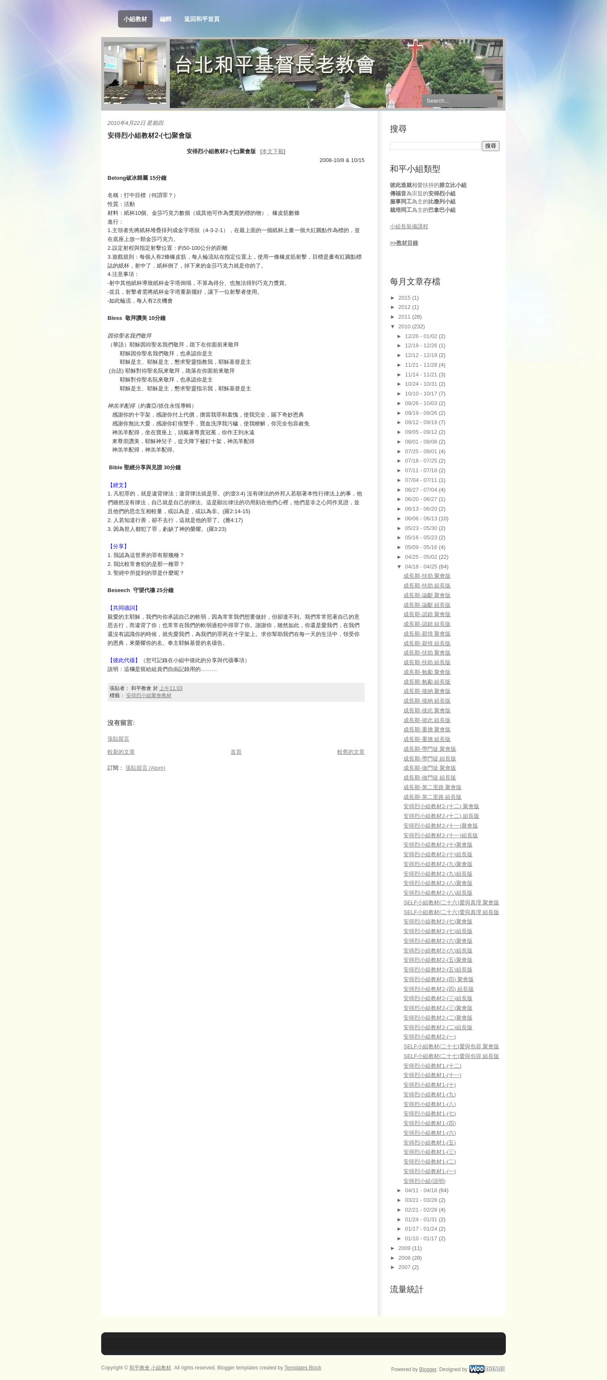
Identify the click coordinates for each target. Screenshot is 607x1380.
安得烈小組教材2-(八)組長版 (437, 893)
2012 (405, 307)
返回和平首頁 (202, 19)
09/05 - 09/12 (422, 432)
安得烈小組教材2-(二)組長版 (437, 1027)
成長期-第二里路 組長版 (432, 797)
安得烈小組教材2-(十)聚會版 (437, 845)
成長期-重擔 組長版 (427, 739)
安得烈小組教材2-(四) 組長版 (438, 989)
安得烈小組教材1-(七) (429, 1113)
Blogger (428, 1369)
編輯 (166, 19)
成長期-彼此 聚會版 (427, 710)
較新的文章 (121, 752)
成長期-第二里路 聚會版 (432, 787)
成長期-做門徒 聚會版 (429, 768)
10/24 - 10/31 (422, 384)
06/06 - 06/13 (422, 518)
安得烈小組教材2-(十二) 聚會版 (441, 806)
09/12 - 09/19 (422, 422)
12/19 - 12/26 (422, 345)
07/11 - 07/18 (422, 470)
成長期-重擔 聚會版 (427, 729)
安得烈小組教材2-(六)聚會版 (437, 941)
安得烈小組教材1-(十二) (432, 1066)
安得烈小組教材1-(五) (429, 1142)
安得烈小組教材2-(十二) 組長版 (441, 816)
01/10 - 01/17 (422, 1238)
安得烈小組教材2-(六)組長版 (437, 950)
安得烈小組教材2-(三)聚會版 (437, 1008)
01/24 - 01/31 (422, 1219)
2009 (405, 1248)
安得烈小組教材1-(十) (429, 1085)
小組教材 (135, 19)
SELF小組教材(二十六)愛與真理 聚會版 (451, 902)
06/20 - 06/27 (422, 499)
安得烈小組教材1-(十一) (432, 1075)
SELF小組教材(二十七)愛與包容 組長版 (451, 1056)
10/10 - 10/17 (422, 393)
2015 (405, 298)
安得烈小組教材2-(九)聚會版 (437, 864)
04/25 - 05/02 (422, 557)
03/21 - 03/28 (422, 1200)
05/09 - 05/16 (422, 547)
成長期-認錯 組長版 (427, 624)
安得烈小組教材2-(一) (429, 1037)
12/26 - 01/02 (422, 336)
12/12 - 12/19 (422, 355)
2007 (405, 1267)
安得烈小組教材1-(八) (429, 1104)
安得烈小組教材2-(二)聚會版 (437, 1018)
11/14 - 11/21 (422, 374)
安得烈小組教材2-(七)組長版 (437, 931)
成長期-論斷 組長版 (427, 605)
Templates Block (303, 1368)
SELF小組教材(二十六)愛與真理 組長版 (451, 912)
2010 (405, 326)
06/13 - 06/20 (422, 509)
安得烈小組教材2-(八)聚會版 (437, 883)
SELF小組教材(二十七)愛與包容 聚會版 (451, 1046)
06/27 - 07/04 (422, 490)
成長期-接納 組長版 (427, 701)
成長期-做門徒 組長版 (429, 777)
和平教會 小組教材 (150, 1368)
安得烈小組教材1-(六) (429, 1133)
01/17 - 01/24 (422, 1229)
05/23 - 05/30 (422, 528)
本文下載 (273, 151)
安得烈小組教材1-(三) (429, 1152)
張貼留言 (118, 739)
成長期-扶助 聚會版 (427, 576)
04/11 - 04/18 (422, 1190)
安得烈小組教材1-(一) (429, 1171)
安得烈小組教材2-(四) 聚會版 (438, 979)
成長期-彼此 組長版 (427, 720)
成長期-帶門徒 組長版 (429, 758)
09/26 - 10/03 (422, 403)
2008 (405, 1258)
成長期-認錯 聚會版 (427, 614)
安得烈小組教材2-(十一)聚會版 (440, 826)
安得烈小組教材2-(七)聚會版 (149, 135)
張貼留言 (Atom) (146, 768)
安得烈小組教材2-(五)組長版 (437, 969)
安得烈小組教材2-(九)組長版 (437, 874)
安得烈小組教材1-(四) (429, 1123)
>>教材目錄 (404, 243)
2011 (405, 317)
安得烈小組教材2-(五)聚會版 (437, 960)
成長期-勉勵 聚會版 (427, 672)
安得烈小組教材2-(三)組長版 (437, 998)
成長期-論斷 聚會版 (427, 595)
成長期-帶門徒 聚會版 (429, 749)
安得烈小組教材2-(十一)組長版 (440, 835)
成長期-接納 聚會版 (427, 691)
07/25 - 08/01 (422, 451)
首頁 (236, 752)
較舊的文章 (351, 752)
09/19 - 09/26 (422, 413)
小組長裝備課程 (409, 226)
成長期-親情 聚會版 (427, 633)
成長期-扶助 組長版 (427, 585)
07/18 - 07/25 (422, 460)
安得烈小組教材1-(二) (429, 1161)
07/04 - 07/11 (422, 480)
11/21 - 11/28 (422, 365)
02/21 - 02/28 (422, 1210)
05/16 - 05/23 (422, 537)
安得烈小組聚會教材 (149, 695)
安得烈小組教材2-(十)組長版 (437, 854)
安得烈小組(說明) (424, 1181)
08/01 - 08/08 (422, 441)
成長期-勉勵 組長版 (427, 682)
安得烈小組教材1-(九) (429, 1094)
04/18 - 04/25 (422, 566)
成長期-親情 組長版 (427, 643)
